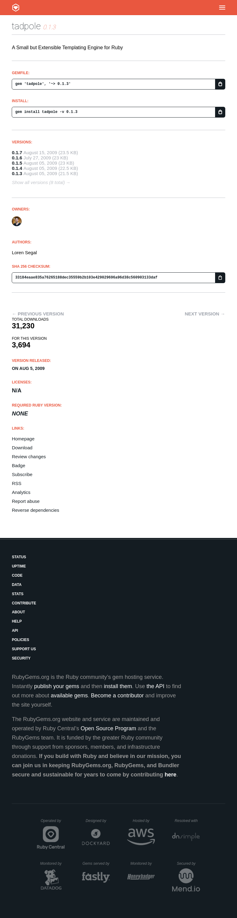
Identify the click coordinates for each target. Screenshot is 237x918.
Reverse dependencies (35, 510)
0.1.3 (17, 173)
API (15, 630)
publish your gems (56, 686)
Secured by (188, 863)
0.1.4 (17, 168)
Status (19, 557)
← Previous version (38, 313)
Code (17, 575)
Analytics (21, 492)
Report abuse (26, 501)
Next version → (205, 313)
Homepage (23, 438)
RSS (16, 483)
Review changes (29, 456)
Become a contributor (117, 695)
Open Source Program (108, 728)
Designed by (98, 821)
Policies (20, 640)
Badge (18, 465)
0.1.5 (17, 163)
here (171, 775)
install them (118, 686)
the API (155, 686)
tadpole (26, 26)
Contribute (24, 603)
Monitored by (52, 863)
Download (22, 447)
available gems (69, 695)
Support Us (24, 649)
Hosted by (144, 821)
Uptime (19, 566)
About (18, 612)
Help (17, 621)
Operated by (53, 823)
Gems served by (96, 863)
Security (21, 658)
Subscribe (22, 474)
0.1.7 (17, 152)
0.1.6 (17, 157)
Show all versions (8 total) (38, 182)
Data (17, 585)
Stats (17, 594)
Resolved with (187, 821)
